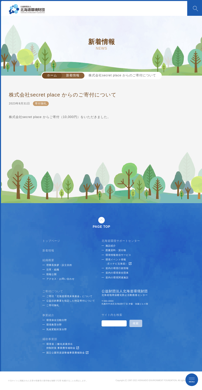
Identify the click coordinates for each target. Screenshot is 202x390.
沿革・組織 (52, 269)
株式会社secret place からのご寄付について (122, 75)
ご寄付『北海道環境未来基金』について (69, 296)
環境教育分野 (54, 324)
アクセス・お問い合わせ (60, 279)
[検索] (113, 323)
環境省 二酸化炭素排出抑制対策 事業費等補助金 (62, 346)
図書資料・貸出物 (116, 250)
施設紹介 (111, 245)
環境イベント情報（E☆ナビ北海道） (118, 261)
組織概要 (48, 260)
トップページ (51, 240)
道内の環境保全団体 (117, 272)
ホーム (52, 75)
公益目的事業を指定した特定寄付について (70, 300)
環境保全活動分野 (56, 320)
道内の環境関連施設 (117, 277)
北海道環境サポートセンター (121, 240)
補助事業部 (49, 339)
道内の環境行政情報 (117, 268)
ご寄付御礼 (52, 305)
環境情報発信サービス (118, 255)
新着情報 (72, 75)
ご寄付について (52, 291)
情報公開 (51, 274)
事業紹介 (48, 315)
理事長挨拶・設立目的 (59, 265)
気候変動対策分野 (56, 329)
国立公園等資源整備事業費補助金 (67, 352)
